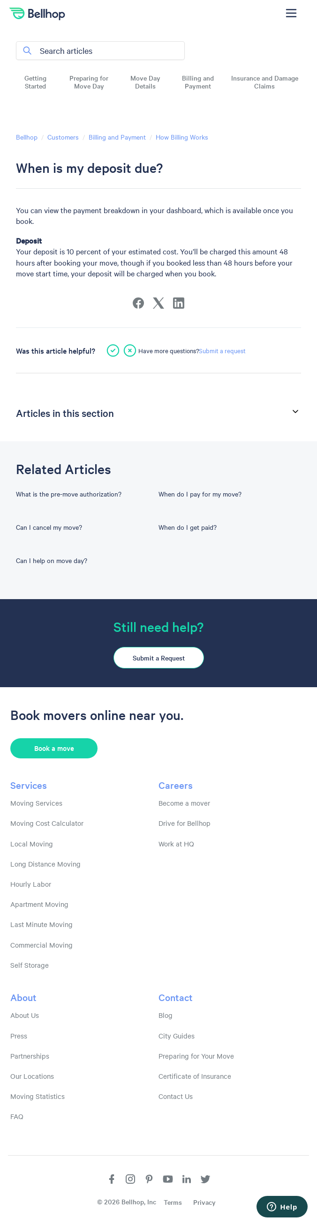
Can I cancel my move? (49, 527)
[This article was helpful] (113, 350)
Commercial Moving (41, 945)
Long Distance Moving (45, 863)
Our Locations (32, 1076)
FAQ (16, 1116)
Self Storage (29, 965)
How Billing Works (182, 136)
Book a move (54, 748)
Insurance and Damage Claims (264, 82)
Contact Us (175, 1096)
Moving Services (36, 803)
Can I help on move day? (51, 560)
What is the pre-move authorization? (68, 493)
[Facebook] (138, 303)
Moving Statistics (37, 1096)
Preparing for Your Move (196, 1056)
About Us (24, 1015)
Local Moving (31, 843)
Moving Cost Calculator (46, 823)
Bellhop (27, 136)
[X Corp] (158, 303)
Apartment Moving (39, 904)
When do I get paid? (187, 527)
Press (18, 1035)
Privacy (204, 1202)
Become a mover (184, 803)
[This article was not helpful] (129, 350)
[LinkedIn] (178, 303)
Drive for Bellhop (184, 823)
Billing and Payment (198, 82)
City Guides (176, 1035)
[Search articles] (100, 50)
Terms (173, 1202)
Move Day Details (145, 82)
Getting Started (35, 82)
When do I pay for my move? (200, 493)
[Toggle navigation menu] (291, 13)
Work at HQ (176, 843)
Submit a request (222, 350)
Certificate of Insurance (194, 1076)
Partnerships (29, 1056)
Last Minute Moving (41, 924)
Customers (63, 136)
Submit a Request (159, 657)
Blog (165, 1015)
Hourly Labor (30, 884)
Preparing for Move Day (88, 82)
